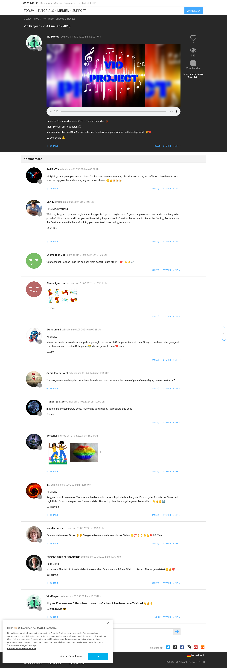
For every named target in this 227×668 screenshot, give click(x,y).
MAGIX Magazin (76, 663)
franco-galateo (56, 401)
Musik (37, 19)
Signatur (53, 146)
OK (97, 656)
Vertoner (52, 435)
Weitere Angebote (33, 663)
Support (79, 10)
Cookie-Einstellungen (71, 656)
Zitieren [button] (167, 146)
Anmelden (194, 10)
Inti (49, 484)
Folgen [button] (157, 146)
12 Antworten (193, 68)
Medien (63, 10)
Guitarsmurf (54, 329)
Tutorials (46, 10)
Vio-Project (54, 36)
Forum (29, 10)
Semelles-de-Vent (58, 373)
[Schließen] (107, 623)
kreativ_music (55, 528)
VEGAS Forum (55, 663)
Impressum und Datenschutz (21, 648)
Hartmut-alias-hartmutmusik (64, 556)
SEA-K (50, 201)
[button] (176, 146)
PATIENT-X (53, 169)
